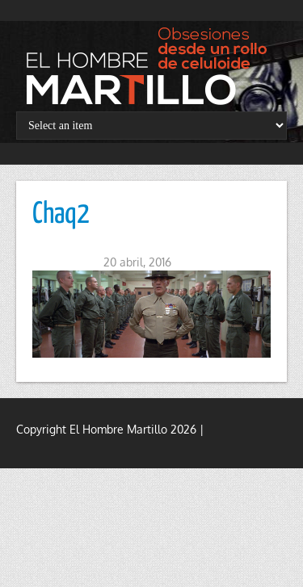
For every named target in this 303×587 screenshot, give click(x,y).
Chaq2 (61, 214)
